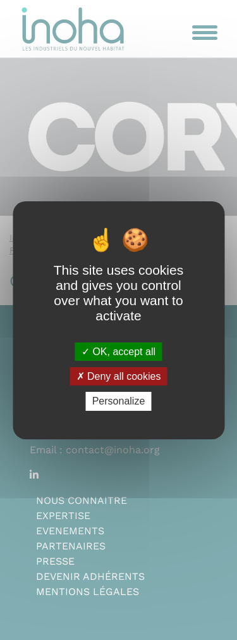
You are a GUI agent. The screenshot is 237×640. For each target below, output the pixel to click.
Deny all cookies (118, 376)
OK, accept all (118, 351)
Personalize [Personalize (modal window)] (118, 401)
